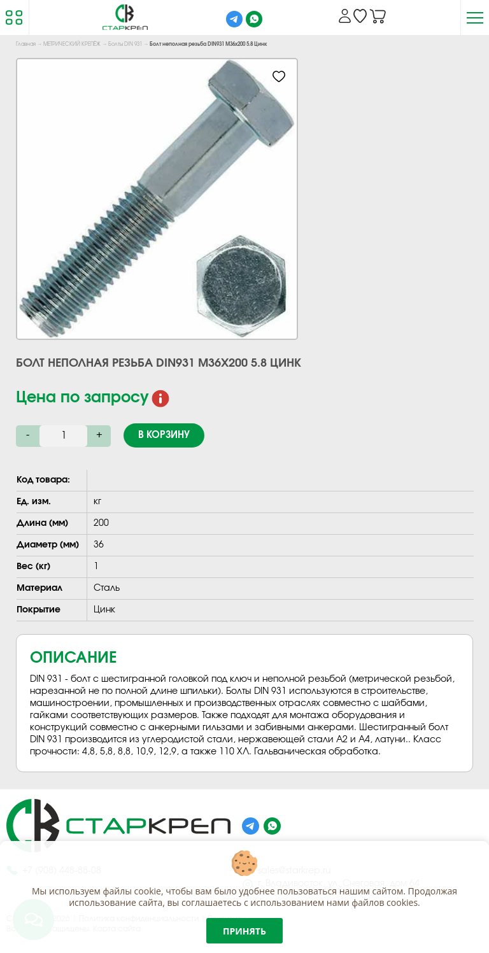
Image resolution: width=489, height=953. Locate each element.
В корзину (164, 435)
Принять (244, 931)
